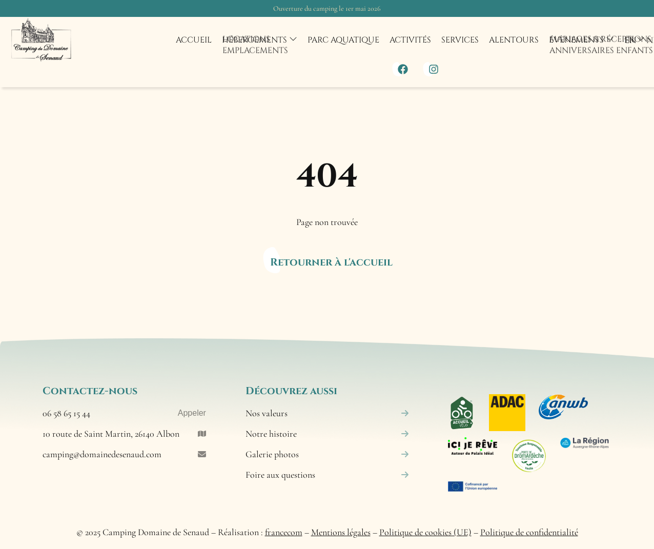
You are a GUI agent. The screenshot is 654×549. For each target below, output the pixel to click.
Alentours (514, 40)
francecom (283, 532)
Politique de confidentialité (529, 532)
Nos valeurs (327, 413)
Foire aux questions (327, 474)
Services (460, 40)
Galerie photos (327, 454)
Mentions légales (341, 532)
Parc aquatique (343, 40)
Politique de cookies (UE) (425, 532)
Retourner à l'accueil (331, 262)
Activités (410, 40)
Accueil (194, 40)
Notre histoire (327, 433)
